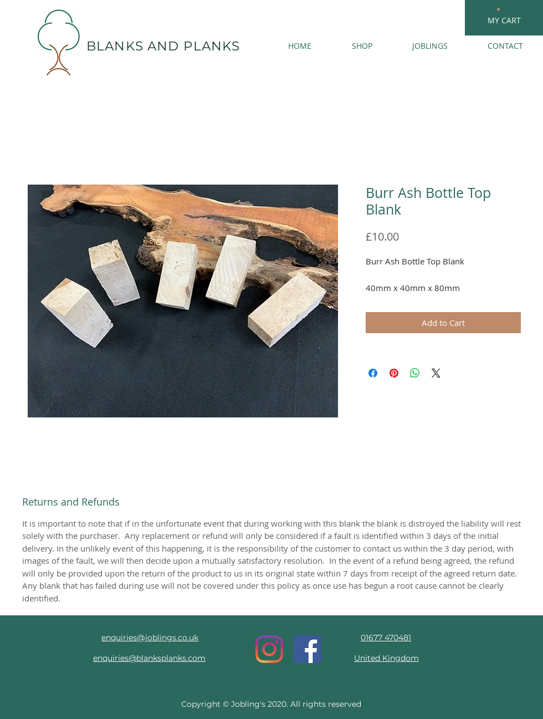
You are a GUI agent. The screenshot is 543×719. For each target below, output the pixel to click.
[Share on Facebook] (373, 373)
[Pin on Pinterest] (394, 373)
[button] (498, 9)
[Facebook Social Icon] (307, 649)
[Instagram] (269, 649)
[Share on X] (436, 373)
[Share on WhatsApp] (415, 373)
